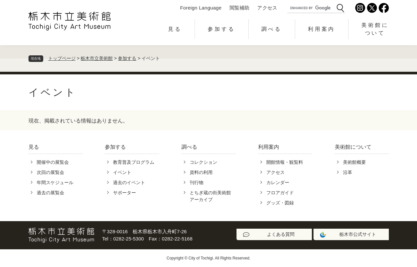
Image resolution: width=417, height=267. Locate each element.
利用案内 (321, 29)
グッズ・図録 (280, 202)
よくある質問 (280, 234)
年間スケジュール (55, 182)
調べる (271, 29)
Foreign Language (201, 7)
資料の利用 (201, 172)
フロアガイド (280, 192)
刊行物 (196, 182)
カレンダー (277, 182)
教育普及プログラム (133, 162)
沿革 (347, 172)
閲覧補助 (239, 7)
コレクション (203, 162)
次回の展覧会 (50, 172)
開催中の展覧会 (53, 162)
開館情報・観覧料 (284, 162)
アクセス (267, 7)
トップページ (62, 58)
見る (175, 29)
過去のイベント (129, 182)
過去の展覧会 (50, 192)
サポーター (124, 192)
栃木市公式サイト (357, 234)
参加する (221, 29)
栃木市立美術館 (97, 58)
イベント (122, 172)
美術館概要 (354, 162)
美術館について (375, 29)
